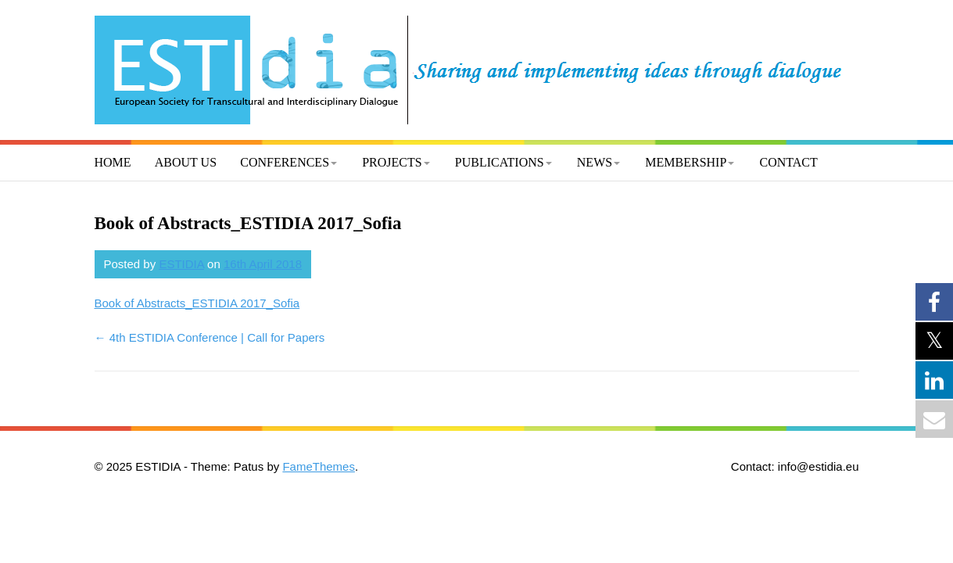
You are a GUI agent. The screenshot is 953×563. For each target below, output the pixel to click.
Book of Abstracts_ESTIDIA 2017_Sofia (197, 303)
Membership (685, 162)
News (594, 162)
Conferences (284, 162)
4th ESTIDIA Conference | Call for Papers (210, 337)
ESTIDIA (181, 264)
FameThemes (318, 466)
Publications (499, 162)
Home (113, 162)
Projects (391, 162)
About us (186, 162)
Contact (789, 162)
